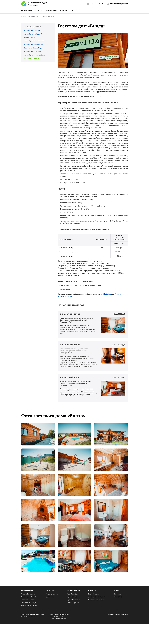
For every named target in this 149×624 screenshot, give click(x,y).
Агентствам (118, 597)
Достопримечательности (97, 597)
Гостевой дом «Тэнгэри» (32, 51)
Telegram (118, 294)
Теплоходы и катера (28, 600)
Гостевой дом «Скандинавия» (34, 41)
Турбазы (31, 16)
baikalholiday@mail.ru (117, 4)
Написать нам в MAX (66, 296)
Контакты (117, 594)
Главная (23, 16)
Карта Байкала (93, 594)
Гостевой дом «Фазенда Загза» (35, 55)
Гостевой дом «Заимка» (32, 30)
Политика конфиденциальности (118, 614)
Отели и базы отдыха (28, 594)
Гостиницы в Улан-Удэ (29, 597)
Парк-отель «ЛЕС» (30, 37)
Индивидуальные (52, 594)
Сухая (37, 16)
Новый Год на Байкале (29, 606)
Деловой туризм (73, 603)
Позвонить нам (64, 289)
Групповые (50, 597)
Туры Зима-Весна (73, 594)
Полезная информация (96, 600)
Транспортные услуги (28, 603)
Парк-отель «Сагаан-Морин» (34, 48)
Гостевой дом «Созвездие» (33, 44)
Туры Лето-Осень (73, 597)
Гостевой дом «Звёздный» (33, 34)
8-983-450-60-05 (97, 4)
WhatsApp (107, 294)
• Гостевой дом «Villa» (32, 58)
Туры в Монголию (73, 600)
